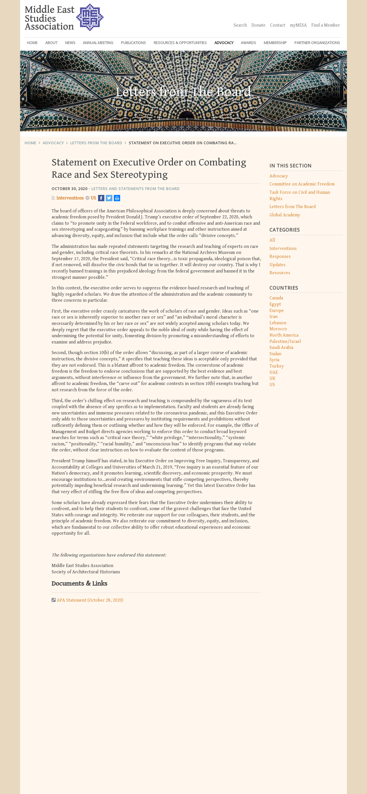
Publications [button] (133, 42)
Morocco (278, 329)
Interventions (283, 248)
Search (240, 25)
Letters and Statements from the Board (135, 188)
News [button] (70, 42)
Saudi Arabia (281, 347)
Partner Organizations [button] (317, 42)
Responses (280, 256)
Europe (277, 310)
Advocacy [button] (223, 42)
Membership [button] (275, 42)
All (272, 240)
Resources (280, 273)
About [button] (51, 42)
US (272, 385)
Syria (274, 360)
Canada (276, 298)
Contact (277, 25)
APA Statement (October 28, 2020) (90, 600)
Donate (258, 25)
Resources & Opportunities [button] (180, 42)
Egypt (275, 304)
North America (284, 335)
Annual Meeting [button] (98, 42)
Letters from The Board (96, 142)
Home (32, 42)
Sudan (275, 354)
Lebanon (278, 323)
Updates (278, 265)
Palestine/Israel (285, 341)
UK (273, 378)
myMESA (298, 25)
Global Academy (285, 215)
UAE (274, 372)
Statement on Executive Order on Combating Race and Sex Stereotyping (208, 142)
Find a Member (325, 25)
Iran (274, 316)
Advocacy (53, 142)
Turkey (277, 366)
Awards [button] (248, 42)
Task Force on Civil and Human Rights (300, 196)
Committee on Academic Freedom (302, 184)
